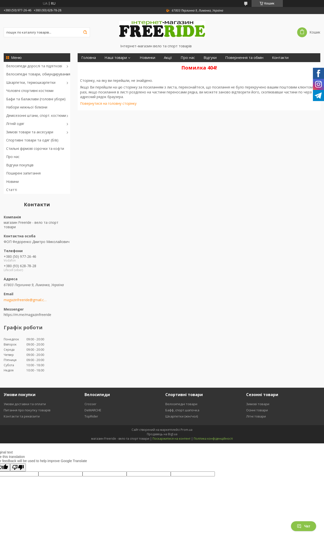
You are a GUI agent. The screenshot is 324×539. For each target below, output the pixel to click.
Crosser (90, 404)
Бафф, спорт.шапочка (182, 410)
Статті (11, 189)
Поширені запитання (23, 173)
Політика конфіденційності (213, 438)
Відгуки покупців (20, 165)
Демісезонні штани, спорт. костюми (36, 115)
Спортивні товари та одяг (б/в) (32, 140)
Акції (168, 57)
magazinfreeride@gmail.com (25, 300)
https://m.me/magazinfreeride (27, 314)
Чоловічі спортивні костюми (29, 90)
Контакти (280, 57)
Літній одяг (15, 123)
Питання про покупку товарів (27, 410)
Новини (12, 181)
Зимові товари (257, 404)
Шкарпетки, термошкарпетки (30, 82)
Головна (88, 57)
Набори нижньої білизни (26, 107)
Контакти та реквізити (22, 416)
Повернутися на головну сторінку (108, 103)
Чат (303, 526)
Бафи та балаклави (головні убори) (36, 99)
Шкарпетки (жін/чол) (181, 416)
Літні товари (256, 416)
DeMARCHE (93, 410)
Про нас (12, 156)
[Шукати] (85, 32)
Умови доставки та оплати (25, 404)
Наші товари (115, 57)
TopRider (91, 416)
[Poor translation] (18, 467)
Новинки (147, 57)
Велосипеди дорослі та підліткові (34, 66)
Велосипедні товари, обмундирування (38, 74)
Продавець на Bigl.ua (162, 434)
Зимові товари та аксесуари (29, 132)
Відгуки (210, 57)
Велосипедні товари (181, 404)
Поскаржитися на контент (171, 438)
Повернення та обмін (244, 57)
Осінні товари (257, 410)
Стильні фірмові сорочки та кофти (35, 148)
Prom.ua (186, 430)
